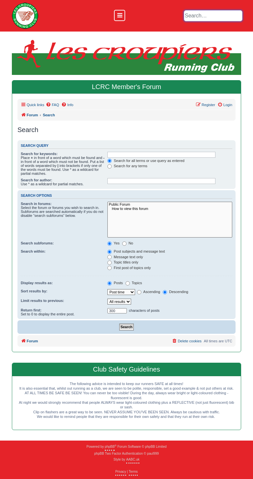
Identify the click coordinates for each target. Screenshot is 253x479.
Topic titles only (122, 262)
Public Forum (170, 204)
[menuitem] (52, 105)
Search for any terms (127, 166)
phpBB (110, 446)
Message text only (125, 257)
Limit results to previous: (42, 301)
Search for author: (36, 180)
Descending (175, 292)
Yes (113, 243)
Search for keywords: (39, 154)
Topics (134, 283)
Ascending (148, 292)
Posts (115, 283)
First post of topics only (129, 268)
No (127, 243)
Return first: (31, 310)
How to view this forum (170, 209)
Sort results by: (34, 291)
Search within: (33, 251)
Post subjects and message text (136, 251)
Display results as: (37, 283)
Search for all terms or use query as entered (145, 161)
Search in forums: (36, 204)
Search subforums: (37, 243)
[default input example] (213, 15)
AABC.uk (133, 459)
